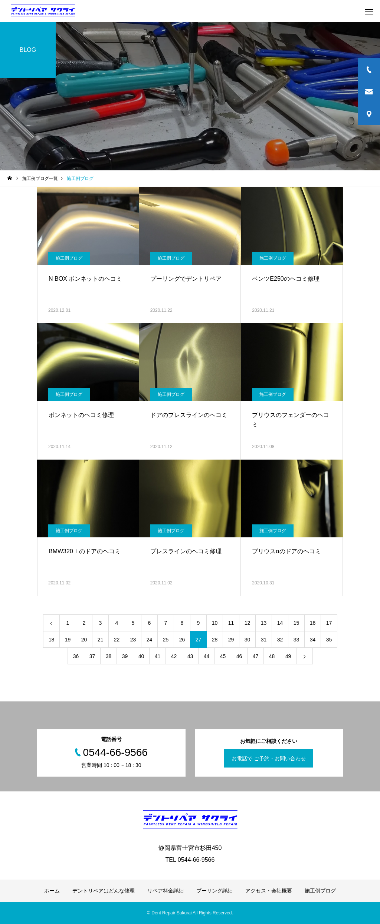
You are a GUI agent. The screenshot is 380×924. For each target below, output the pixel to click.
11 (231, 623)
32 (280, 640)
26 (182, 640)
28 (215, 640)
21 (101, 640)
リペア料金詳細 (165, 891)
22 (117, 640)
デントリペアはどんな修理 (103, 891)
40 (141, 656)
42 (174, 656)
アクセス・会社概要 (268, 891)
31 (264, 640)
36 (76, 656)
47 (256, 656)
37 (92, 656)
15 (296, 623)
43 (190, 656)
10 (215, 623)
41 (158, 656)
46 (239, 656)
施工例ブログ (69, 258)
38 (109, 656)
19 (68, 640)
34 (313, 640)
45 (223, 656)
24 (150, 640)
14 (280, 623)
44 (207, 656)
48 (272, 656)
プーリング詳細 (214, 891)
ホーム (52, 891)
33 (296, 640)
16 (313, 623)
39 (125, 656)
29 (231, 640)
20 (84, 640)
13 (264, 623)
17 (329, 623)
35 (329, 640)
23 (133, 640)
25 (166, 640)
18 (52, 640)
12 (247, 623)
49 (288, 656)
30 (247, 640)
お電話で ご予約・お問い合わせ (269, 758)
